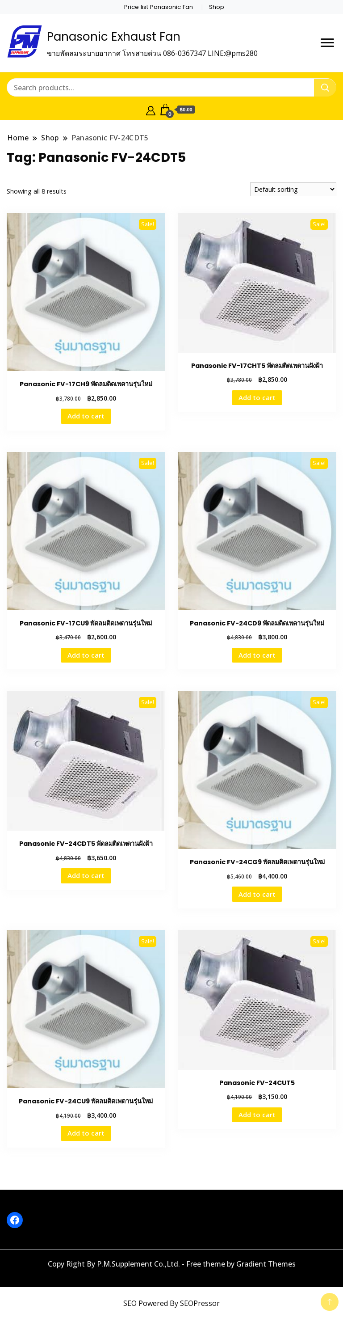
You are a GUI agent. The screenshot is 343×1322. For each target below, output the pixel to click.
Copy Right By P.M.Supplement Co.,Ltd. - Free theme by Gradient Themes (172, 1264)
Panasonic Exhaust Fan (113, 37)
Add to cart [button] (86, 415)
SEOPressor (200, 1303)
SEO (130, 1303)
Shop (216, 7)
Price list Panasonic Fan (158, 7)
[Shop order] (293, 189)
